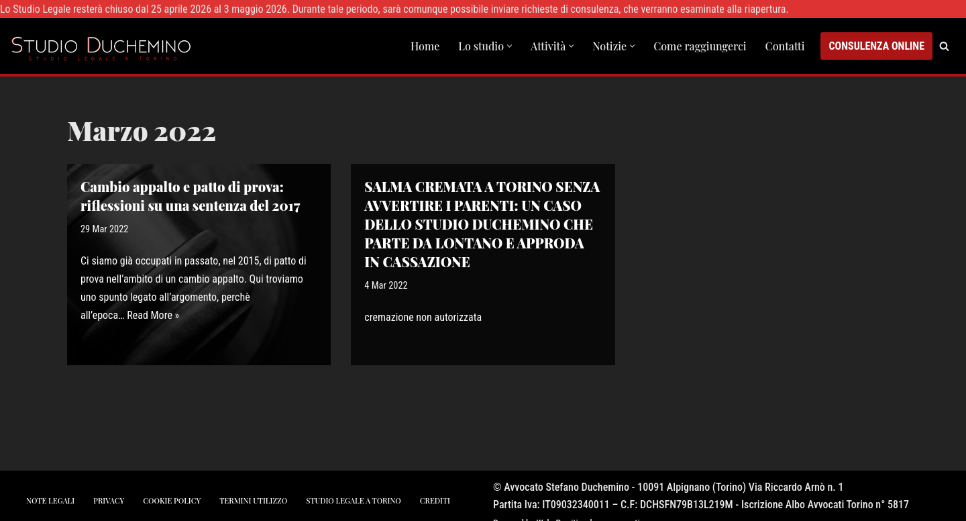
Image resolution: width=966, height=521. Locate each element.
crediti (435, 500)
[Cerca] (944, 46)
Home (425, 46)
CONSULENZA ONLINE (876, 46)
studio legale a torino (353, 500)
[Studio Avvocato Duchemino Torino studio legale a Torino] (104, 46)
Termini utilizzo (253, 500)
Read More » (153, 315)
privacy (108, 500)
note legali (50, 500)
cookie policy (172, 500)
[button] (509, 46)
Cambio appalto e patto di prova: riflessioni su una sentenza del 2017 (190, 195)
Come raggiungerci (699, 46)
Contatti (785, 46)
